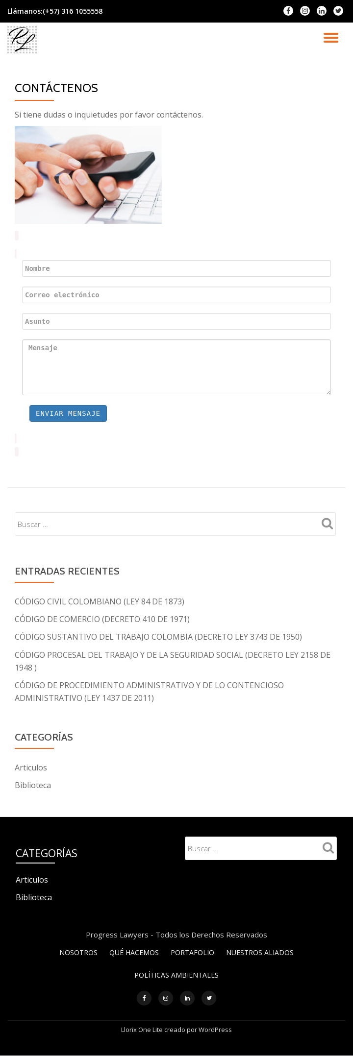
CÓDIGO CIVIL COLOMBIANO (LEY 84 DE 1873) (99, 601)
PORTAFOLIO (192, 951)
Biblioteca (33, 784)
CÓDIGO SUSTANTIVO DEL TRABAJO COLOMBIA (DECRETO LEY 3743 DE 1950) (158, 636)
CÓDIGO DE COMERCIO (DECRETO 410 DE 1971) (102, 619)
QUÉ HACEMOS (134, 951)
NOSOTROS (78, 951)
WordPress (215, 1029)
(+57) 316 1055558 (72, 11)
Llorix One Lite (142, 1029)
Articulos (31, 767)
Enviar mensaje (68, 413)
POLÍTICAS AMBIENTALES (176, 974)
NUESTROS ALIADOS (260, 951)
